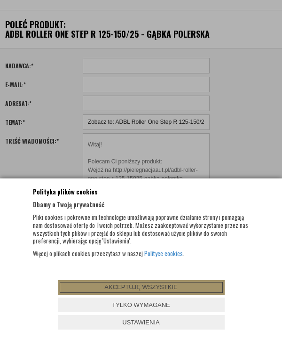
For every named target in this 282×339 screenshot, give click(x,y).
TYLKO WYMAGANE (141, 304)
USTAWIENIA (140, 322)
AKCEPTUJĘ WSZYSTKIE (140, 287)
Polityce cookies (163, 253)
